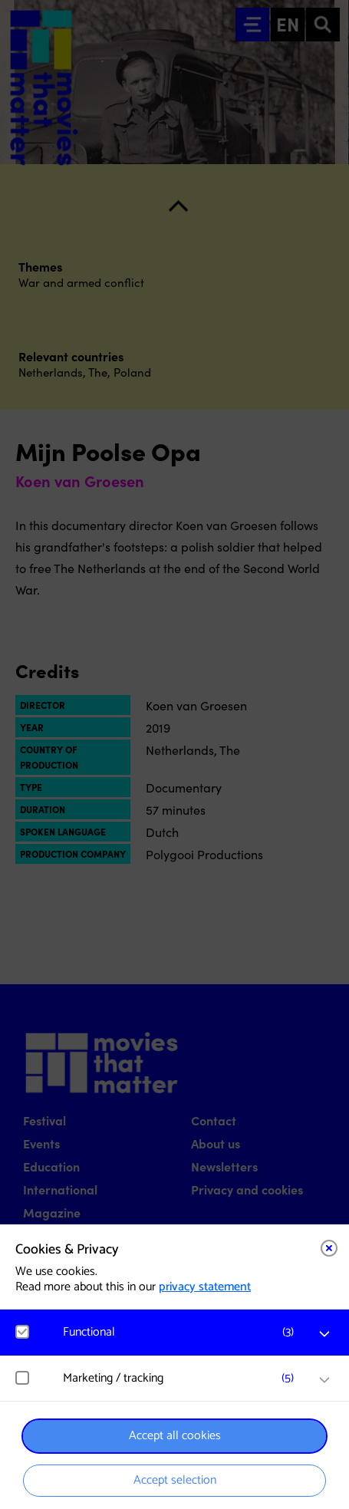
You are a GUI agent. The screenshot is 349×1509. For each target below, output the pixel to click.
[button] (182, 1332)
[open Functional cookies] (324, 1334)
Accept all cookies (175, 1435)
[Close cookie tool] (329, 1248)
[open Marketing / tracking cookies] (324, 1380)
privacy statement (205, 1287)
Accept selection (174, 1480)
